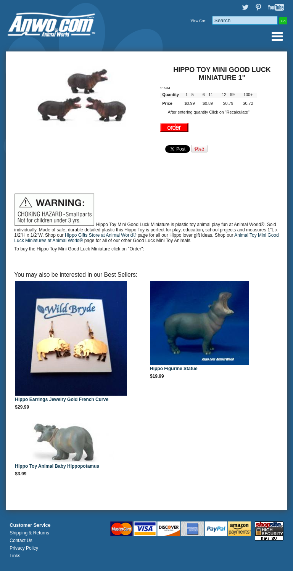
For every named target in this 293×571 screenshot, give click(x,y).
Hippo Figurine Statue (174, 368)
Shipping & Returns (29, 533)
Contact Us (21, 540)
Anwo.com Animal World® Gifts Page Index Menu (277, 36)
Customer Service (30, 525)
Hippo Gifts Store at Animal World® (101, 235)
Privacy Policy (24, 548)
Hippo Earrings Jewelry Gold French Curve (61, 399)
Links (15, 555)
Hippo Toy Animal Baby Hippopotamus (57, 466)
